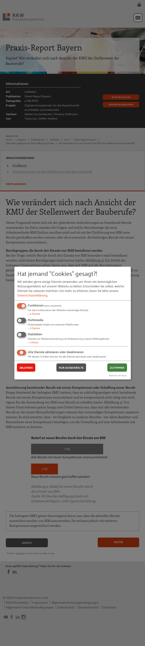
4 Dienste (34, 313)
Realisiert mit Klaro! (118, 375)
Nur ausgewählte (71, 367)
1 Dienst (33, 342)
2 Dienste (34, 327)
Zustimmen (117, 367)
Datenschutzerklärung (32, 295)
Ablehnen (26, 367)
